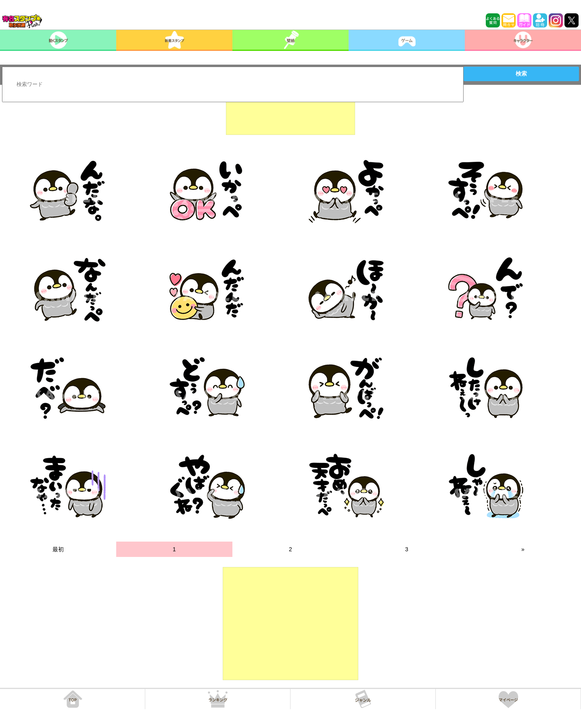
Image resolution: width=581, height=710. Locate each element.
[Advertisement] (290, 115)
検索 (521, 73)
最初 (58, 549)
